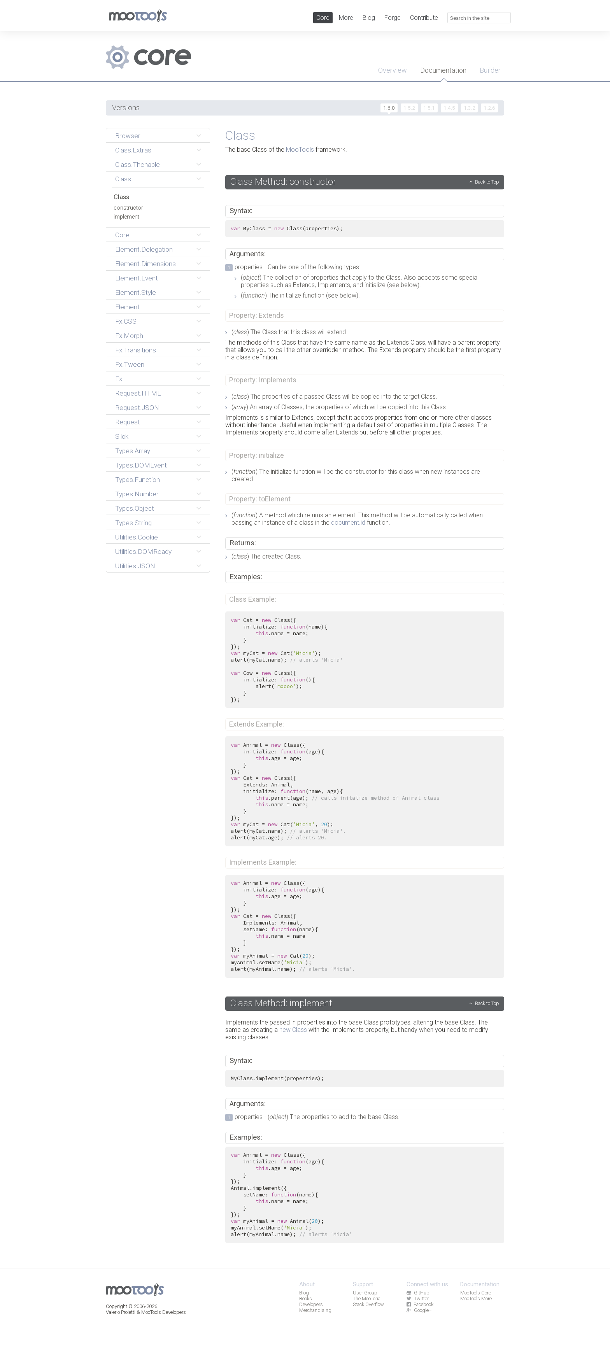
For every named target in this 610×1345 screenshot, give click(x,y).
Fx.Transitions (135, 350)
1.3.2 (469, 108)
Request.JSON (137, 408)
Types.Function (137, 479)
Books (305, 1298)
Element (127, 307)
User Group (365, 1293)
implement (126, 217)
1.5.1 (429, 108)
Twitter (417, 1298)
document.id (348, 522)
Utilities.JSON (135, 566)
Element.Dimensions (145, 264)
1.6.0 (389, 108)
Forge (392, 17)
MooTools (300, 149)
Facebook (420, 1304)
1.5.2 (409, 108)
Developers (311, 1304)
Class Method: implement (281, 1003)
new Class (293, 1029)
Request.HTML (138, 393)
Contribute (424, 17)
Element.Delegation (144, 249)
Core (323, 17)
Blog (369, 17)
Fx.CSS (126, 321)
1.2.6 (489, 108)
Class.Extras (133, 150)
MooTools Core (475, 1293)
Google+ (419, 1310)
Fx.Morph (129, 336)
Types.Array (132, 451)
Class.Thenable (137, 164)
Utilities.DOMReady (143, 551)
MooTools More (476, 1298)
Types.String (133, 523)
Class (123, 179)
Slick (121, 436)
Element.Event (136, 278)
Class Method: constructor (283, 181)
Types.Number (137, 494)
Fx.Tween (129, 364)
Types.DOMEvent (141, 465)
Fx (118, 379)
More (346, 17)
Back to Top (487, 182)
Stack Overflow (368, 1304)
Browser (127, 136)
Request (127, 422)
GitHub (418, 1293)
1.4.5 (449, 108)
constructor (128, 208)
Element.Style (135, 292)
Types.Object (134, 508)
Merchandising (315, 1310)
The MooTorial (367, 1298)
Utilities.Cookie (136, 537)
